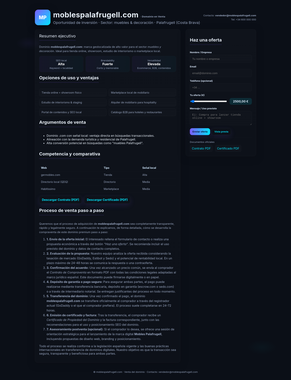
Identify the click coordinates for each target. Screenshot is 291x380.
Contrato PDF (201, 150)
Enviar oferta (199, 133)
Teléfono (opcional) (201, 80)
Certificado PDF (228, 150)
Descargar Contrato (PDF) (60, 200)
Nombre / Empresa (201, 52)
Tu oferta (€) (197, 95)
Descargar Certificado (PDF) (107, 200)
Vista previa (221, 133)
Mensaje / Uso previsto (203, 108)
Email (193, 66)
